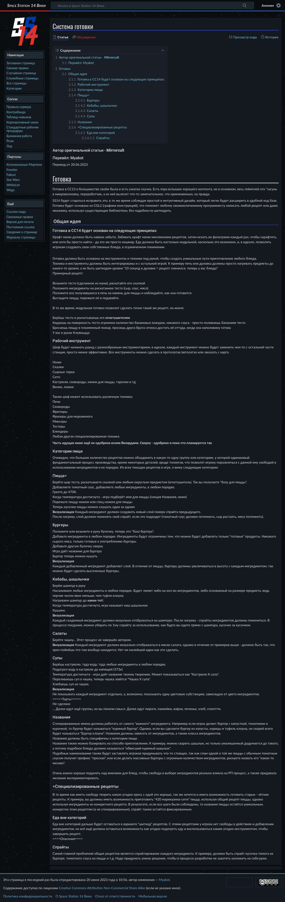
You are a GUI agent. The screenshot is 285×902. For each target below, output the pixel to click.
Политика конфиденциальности (27, 896)
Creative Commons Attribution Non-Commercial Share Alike (102, 888)
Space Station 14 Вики (26, 5)
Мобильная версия (152, 896)
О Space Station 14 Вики (73, 896)
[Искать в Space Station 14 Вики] (152, 5)
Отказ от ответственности (115, 896)
